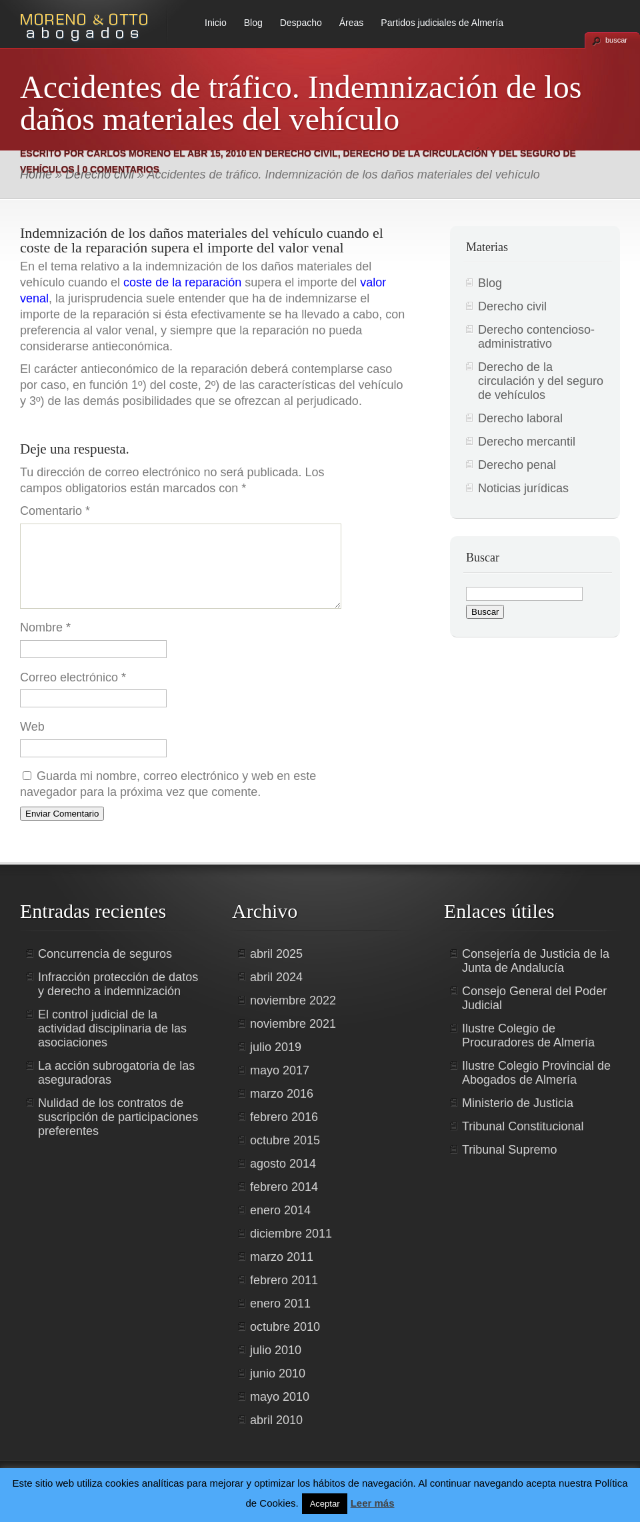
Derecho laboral (520, 418)
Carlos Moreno (129, 153)
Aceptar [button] (325, 1504)
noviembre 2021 (293, 1039)
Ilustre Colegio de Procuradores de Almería (528, 1051)
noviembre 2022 (293, 1016)
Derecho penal (517, 465)
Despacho (301, 22)
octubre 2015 (285, 1156)
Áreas (351, 22)
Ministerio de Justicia (517, 1119)
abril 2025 (276, 969)
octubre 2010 (285, 1342)
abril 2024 (276, 993)
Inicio (216, 22)
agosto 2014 (283, 1179)
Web (32, 742)
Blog (253, 22)
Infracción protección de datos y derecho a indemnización (118, 1000)
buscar (616, 40)
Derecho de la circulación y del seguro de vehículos (540, 381)
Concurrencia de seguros (105, 969)
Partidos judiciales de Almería (442, 22)
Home (36, 174)
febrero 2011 (284, 1296)
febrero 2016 (284, 1133)
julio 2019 (275, 1063)
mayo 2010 (279, 1412)
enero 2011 (280, 1319)
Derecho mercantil (526, 441)
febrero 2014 (284, 1203)
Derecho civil (301, 153)
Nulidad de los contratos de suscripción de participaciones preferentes (118, 1133)
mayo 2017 (279, 1086)
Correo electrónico (73, 693)
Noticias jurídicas (523, 488)
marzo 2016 (281, 1109)
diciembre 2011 (291, 1249)
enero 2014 (280, 1226)
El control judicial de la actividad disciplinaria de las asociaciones (112, 1044)
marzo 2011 (281, 1273)
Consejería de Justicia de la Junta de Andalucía (535, 976)
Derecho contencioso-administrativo (536, 336)
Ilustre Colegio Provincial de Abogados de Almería (536, 1088)
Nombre (45, 643)
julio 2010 (275, 1366)
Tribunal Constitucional (522, 1142)
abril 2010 (276, 1436)
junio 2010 (277, 1389)
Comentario (55, 511)
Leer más (373, 1503)
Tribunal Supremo (509, 1165)
